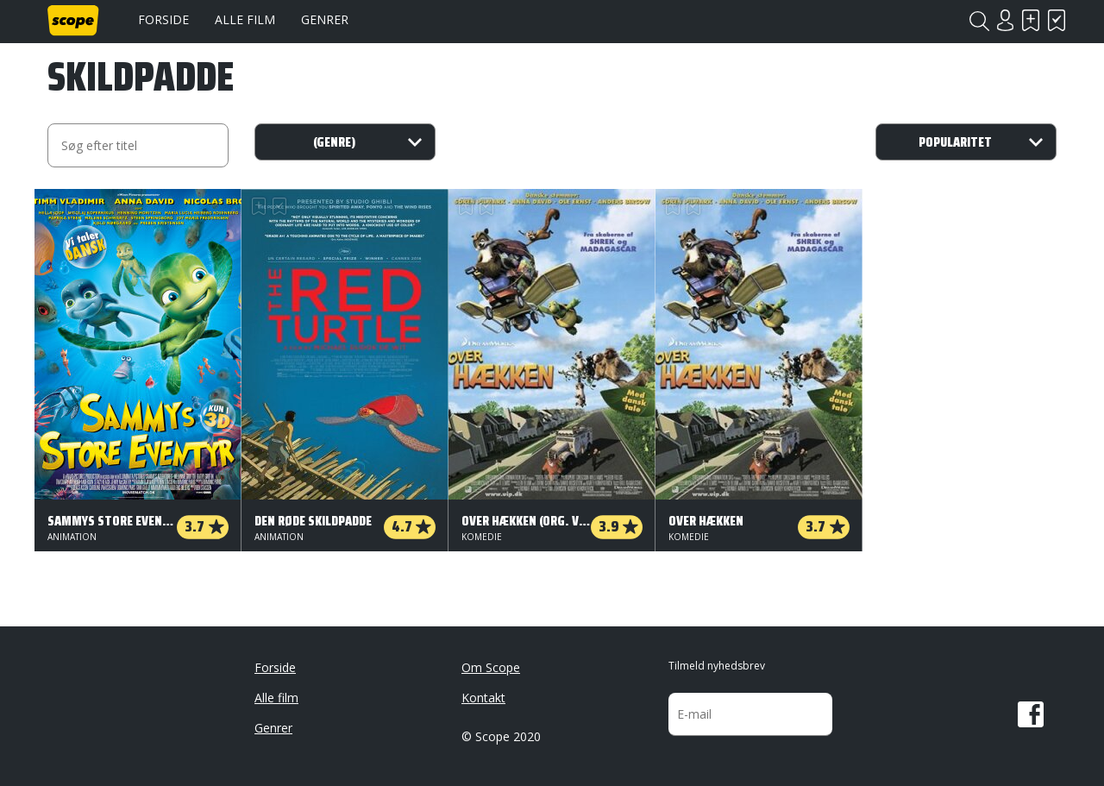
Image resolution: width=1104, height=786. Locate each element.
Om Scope (490, 667)
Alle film (245, 19)
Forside (163, 19)
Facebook (1031, 714)
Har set (1057, 20)
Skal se (1031, 20)
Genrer (324, 19)
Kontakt (483, 697)
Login (1005, 20)
